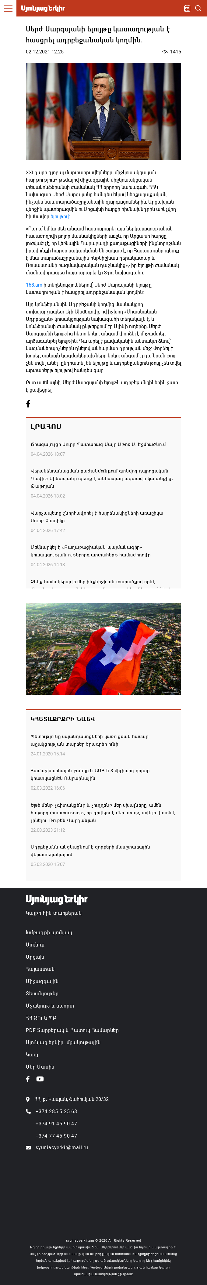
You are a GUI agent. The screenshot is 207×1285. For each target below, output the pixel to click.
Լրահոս (46, 426)
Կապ (32, 1055)
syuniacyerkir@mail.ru (62, 1147)
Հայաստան (40, 969)
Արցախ (35, 957)
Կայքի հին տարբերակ (54, 913)
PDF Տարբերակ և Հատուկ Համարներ (72, 1030)
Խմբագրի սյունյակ (49, 933)
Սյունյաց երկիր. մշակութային (63, 1042)
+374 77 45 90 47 (56, 1136)
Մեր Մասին (40, 1067)
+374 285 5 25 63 (56, 1111)
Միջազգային (42, 981)
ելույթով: (60, 216)
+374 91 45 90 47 (56, 1124)
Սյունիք (35, 945)
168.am (34, 285)
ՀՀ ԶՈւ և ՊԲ (41, 1018)
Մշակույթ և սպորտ (50, 1006)
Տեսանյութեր (42, 994)
